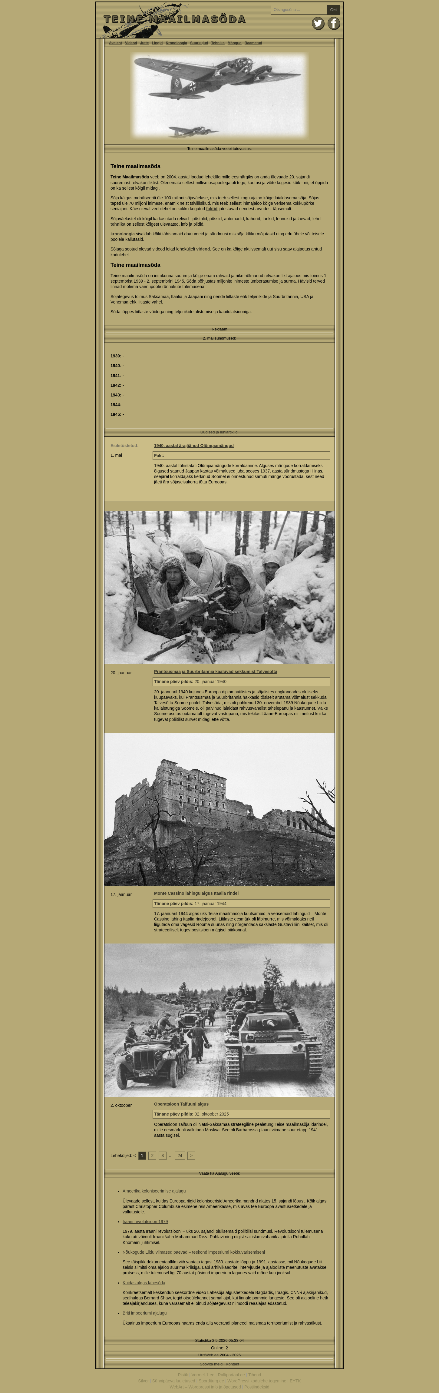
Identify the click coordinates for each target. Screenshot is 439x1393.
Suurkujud (199, 43)
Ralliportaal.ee (231, 1374)
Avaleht (115, 43)
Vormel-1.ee (203, 1374)
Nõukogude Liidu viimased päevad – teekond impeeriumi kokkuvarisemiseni (194, 1252)
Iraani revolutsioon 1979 (145, 1221)
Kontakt (232, 1364)
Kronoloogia (176, 43)
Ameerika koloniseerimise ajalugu (154, 1191)
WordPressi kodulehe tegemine (256, 1380)
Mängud (235, 43)
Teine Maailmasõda (219, 20)
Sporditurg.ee (211, 1380)
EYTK (295, 1380)
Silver (143, 1380)
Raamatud (253, 43)
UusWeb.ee (208, 1355)
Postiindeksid (256, 1387)
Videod (131, 43)
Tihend (254, 1374)
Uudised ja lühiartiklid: (219, 432)
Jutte (144, 43)
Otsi (333, 10)
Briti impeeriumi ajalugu (145, 1313)
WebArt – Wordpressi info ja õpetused (205, 1387)
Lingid (157, 43)
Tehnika (217, 43)
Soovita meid (211, 1364)
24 (179, 1155)
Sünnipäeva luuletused (173, 1380)
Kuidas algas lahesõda (144, 1282)
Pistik (183, 1374)
